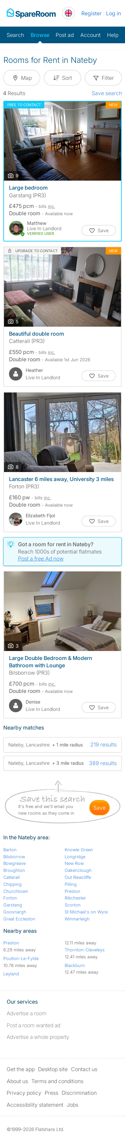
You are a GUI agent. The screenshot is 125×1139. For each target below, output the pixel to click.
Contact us (84, 1069)
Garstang (12, 904)
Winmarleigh (77, 918)
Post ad (65, 35)
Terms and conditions (57, 1081)
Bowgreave (14, 863)
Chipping (12, 884)
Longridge (75, 856)
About (17, 1081)
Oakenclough (78, 870)
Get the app (21, 1069)
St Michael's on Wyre (86, 911)
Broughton (14, 870)
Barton (10, 849)
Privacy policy (24, 1092)
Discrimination (79, 1092)
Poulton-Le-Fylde (21, 958)
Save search (107, 93)
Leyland (11, 973)
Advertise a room (26, 1013)
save (99, 807)
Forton (10, 897)
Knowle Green (79, 849)
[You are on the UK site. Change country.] (68, 13)
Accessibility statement (35, 1104)
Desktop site (53, 1069)
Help (112, 35)
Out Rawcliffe (78, 877)
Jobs (72, 1104)
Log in (113, 13)
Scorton (73, 904)
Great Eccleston (19, 918)
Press (51, 1092)
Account (90, 35)
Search (15, 35)
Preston (72, 891)
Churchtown (15, 891)
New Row (74, 863)
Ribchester (75, 897)
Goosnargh (14, 911)
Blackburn (75, 965)
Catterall (11, 877)
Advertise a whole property (38, 1037)
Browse (40, 35)
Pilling (71, 884)
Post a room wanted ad (33, 1025)
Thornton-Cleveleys (85, 949)
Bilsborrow (14, 856)
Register (91, 13)
